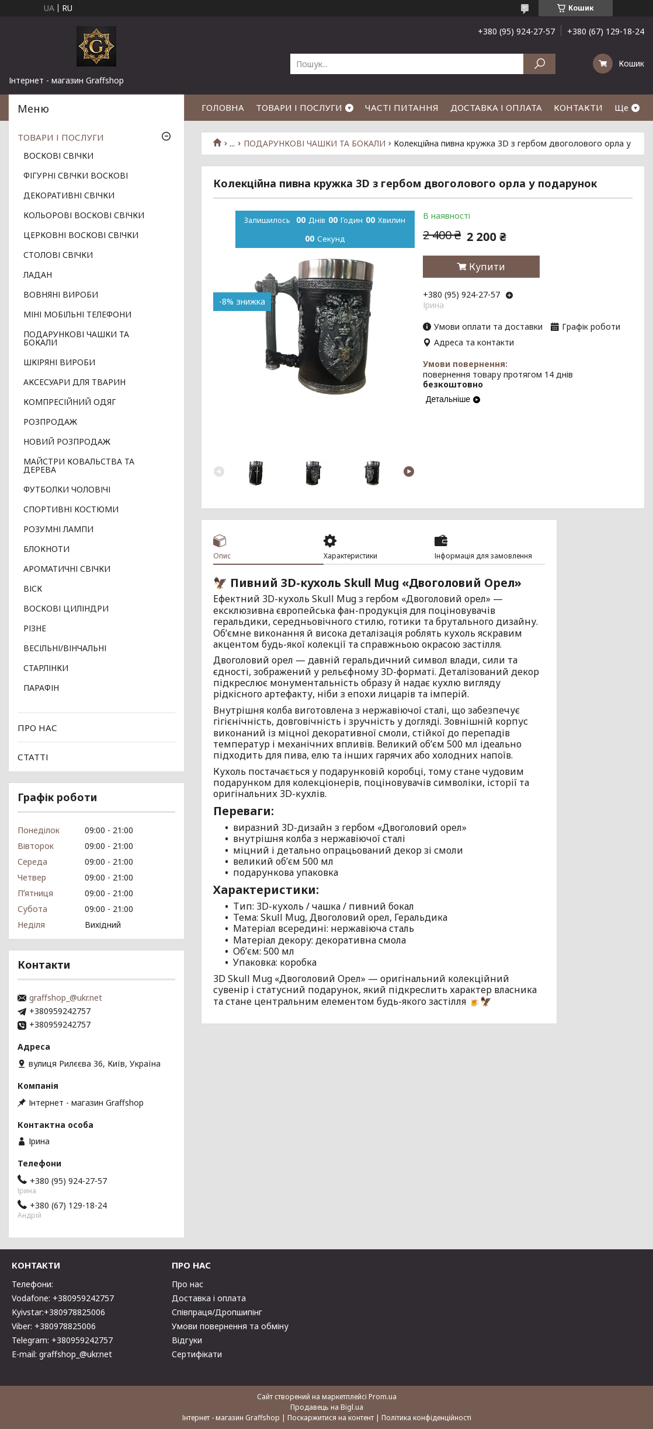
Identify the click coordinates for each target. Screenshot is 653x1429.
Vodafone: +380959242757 (63, 1298)
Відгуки (187, 1340)
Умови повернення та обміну (230, 1326)
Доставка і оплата (209, 1298)
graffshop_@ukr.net (65, 998)
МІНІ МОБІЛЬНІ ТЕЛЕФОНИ (77, 315)
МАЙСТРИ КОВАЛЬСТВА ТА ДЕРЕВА (78, 466)
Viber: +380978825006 (54, 1326)
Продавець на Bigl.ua (326, 1407)
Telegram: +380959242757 (62, 1340)
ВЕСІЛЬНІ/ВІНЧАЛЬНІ (64, 649)
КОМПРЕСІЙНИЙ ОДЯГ (69, 402)
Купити (487, 266)
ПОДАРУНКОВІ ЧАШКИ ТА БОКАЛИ (314, 143)
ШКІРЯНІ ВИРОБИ (59, 363)
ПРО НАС (37, 727)
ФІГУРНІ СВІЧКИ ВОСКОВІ (75, 176)
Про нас (187, 1284)
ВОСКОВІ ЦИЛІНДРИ (66, 609)
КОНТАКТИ (578, 107)
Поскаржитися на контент (330, 1418)
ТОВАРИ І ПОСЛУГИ (299, 107)
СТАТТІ (33, 757)
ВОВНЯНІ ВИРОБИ (60, 295)
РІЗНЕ (34, 629)
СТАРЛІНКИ (45, 668)
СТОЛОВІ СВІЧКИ (58, 255)
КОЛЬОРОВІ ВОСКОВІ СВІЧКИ (83, 216)
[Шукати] (539, 64)
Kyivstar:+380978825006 (58, 1312)
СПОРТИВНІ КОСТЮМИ (71, 510)
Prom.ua (383, 1397)
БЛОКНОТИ (46, 549)
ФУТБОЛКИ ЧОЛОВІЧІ (66, 490)
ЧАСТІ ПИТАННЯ (402, 107)
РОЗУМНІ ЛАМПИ (58, 529)
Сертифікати (197, 1354)
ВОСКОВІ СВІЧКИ (58, 156)
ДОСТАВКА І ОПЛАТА (496, 107)
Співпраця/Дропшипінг (217, 1312)
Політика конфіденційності (426, 1418)
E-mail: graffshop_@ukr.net (62, 1354)
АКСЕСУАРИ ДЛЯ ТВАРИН (74, 382)
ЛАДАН (37, 275)
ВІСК (32, 589)
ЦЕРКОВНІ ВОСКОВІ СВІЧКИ (80, 235)
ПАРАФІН (41, 688)
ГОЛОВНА (223, 107)
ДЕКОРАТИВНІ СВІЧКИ (68, 196)
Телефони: (32, 1284)
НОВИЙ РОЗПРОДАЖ (66, 442)
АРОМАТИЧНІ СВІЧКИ (66, 569)
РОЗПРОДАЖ (50, 422)
